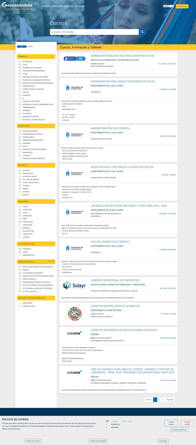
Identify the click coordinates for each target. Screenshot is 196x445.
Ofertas (46, 6)
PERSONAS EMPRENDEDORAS (33, 140)
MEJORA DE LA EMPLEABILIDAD (34, 120)
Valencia (26, 237)
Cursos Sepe (27, 303)
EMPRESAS (26, 110)
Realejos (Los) (28, 231)
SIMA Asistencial (29, 279)
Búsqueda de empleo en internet (35, 77)
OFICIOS (25, 92)
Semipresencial (29, 255)
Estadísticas (115, 424)
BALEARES (26, 170)
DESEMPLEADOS (28, 137)
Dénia (25, 219)
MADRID (25, 189)
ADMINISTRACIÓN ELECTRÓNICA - (111, 128)
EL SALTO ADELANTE (30, 291)
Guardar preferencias (179, 430)
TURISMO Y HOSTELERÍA (31, 101)
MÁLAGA (26, 195)
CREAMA (26, 270)
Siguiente (170, 400)
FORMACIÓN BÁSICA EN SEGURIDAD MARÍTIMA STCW (122, 55)
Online (25, 252)
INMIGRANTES (27, 152)
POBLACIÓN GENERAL (30, 131)
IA (23, 98)
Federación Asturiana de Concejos (36, 282)
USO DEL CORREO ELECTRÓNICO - (110, 241)
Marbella (26, 228)
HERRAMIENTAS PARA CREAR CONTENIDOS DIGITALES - (123, 81)
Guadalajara (28, 222)
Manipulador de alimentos (33, 89)
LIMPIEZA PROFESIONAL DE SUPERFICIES (115, 280)
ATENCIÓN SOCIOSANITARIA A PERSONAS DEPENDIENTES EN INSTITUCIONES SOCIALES (38, 83)
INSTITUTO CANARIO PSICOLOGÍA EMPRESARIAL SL (38, 285)
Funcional (114, 421)
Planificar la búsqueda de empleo (36, 80)
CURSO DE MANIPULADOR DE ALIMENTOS (115, 306)
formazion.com (29, 306)
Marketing (114, 427)
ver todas (51, 261)
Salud (25, 65)
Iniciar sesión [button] (182, 6)
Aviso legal (163, 441)
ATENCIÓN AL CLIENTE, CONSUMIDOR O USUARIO (38, 104)
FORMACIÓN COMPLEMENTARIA (34, 71)
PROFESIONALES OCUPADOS (32, 134)
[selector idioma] (168, 6)
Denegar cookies (187, 423)
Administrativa (29, 86)
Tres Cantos (27, 234)
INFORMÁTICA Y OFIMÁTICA (32, 68)
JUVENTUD (26, 155)
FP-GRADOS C (27, 114)
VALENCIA (26, 186)
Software (79, 6)
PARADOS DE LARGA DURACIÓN (33, 158)
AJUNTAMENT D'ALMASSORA (33, 273)
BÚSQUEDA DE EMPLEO (31, 117)
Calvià (25, 213)
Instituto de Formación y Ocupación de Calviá (38, 267)
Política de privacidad (98, 441)
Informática (27, 62)
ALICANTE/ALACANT (30, 176)
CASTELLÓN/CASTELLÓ (31, 182)
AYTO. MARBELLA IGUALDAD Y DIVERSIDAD (37, 288)
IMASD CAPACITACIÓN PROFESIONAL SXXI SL (38, 276)
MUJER (25, 146)
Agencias (68, 6)
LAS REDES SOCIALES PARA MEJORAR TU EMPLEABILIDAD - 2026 (129, 205)
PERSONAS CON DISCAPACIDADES (34, 149)
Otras (25, 74)
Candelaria (27, 216)
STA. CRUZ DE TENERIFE (31, 179)
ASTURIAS (26, 192)
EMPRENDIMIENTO (29, 107)
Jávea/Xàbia (27, 225)
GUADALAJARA (28, 173)
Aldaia (25, 207)
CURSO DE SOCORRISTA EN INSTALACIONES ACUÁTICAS (124, 330)
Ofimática (26, 95)
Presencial (27, 249)
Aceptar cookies (171, 423)
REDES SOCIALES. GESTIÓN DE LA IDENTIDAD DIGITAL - (123, 167)
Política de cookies (33, 441)
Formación (56, 6)
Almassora (27, 210)
